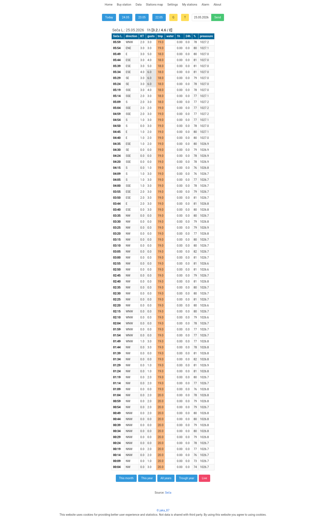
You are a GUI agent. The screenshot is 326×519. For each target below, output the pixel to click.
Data (139, 4)
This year (147, 478)
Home (109, 4)
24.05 (125, 17)
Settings (172, 4)
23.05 (142, 17)
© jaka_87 (162, 510)
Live (204, 478)
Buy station (124, 4)
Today (109, 17)
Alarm (205, 4)
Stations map (154, 4)
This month (126, 478)
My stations (189, 4)
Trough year (186, 478)
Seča (168, 492)
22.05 (159, 17)
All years (165, 478)
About (217, 4)
